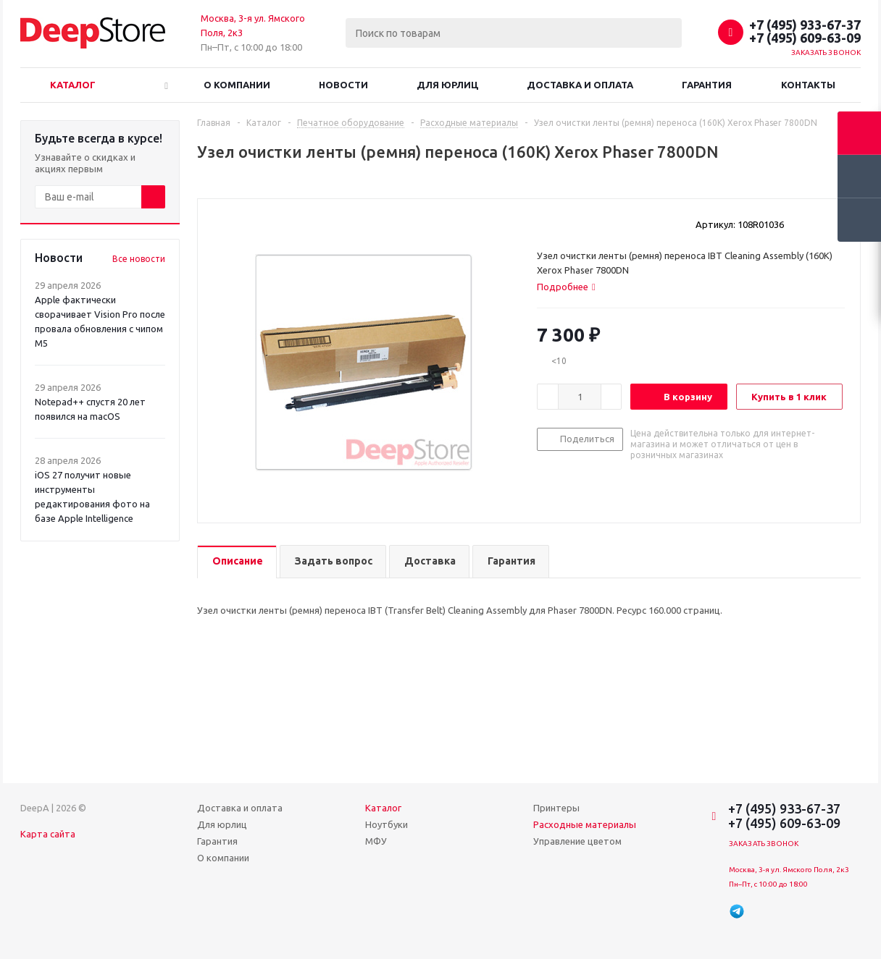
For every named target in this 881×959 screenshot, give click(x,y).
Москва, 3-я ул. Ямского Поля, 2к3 (789, 870)
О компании (237, 85)
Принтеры (556, 808)
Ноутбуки (386, 824)
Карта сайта (47, 834)
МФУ (376, 841)
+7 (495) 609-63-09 (805, 37)
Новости (343, 85)
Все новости (138, 258)
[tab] (566, 286)
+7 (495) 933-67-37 (805, 24)
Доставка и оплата (580, 85)
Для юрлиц (447, 85)
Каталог (73, 85)
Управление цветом (577, 841)
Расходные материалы (584, 824)
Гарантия (707, 85)
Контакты (808, 85)
